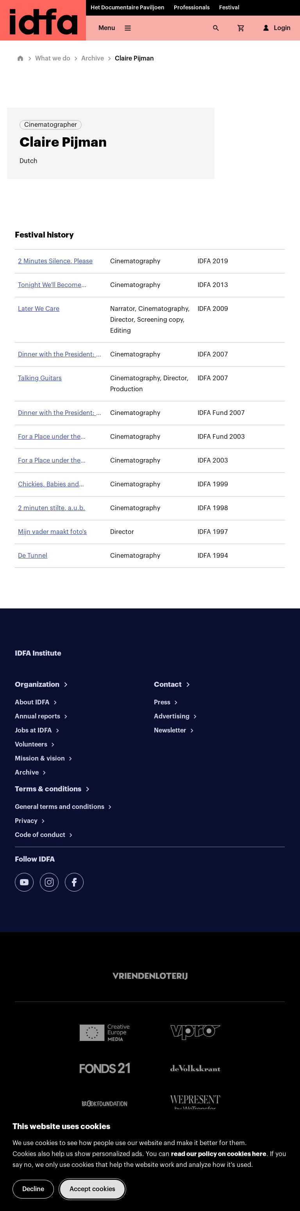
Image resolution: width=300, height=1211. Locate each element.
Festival (229, 8)
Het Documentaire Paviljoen (127, 8)
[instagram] (49, 882)
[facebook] (74, 882)
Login (276, 28)
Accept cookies (92, 1189)
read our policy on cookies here (218, 1154)
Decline (33, 1189)
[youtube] (24, 882)
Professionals (192, 8)
